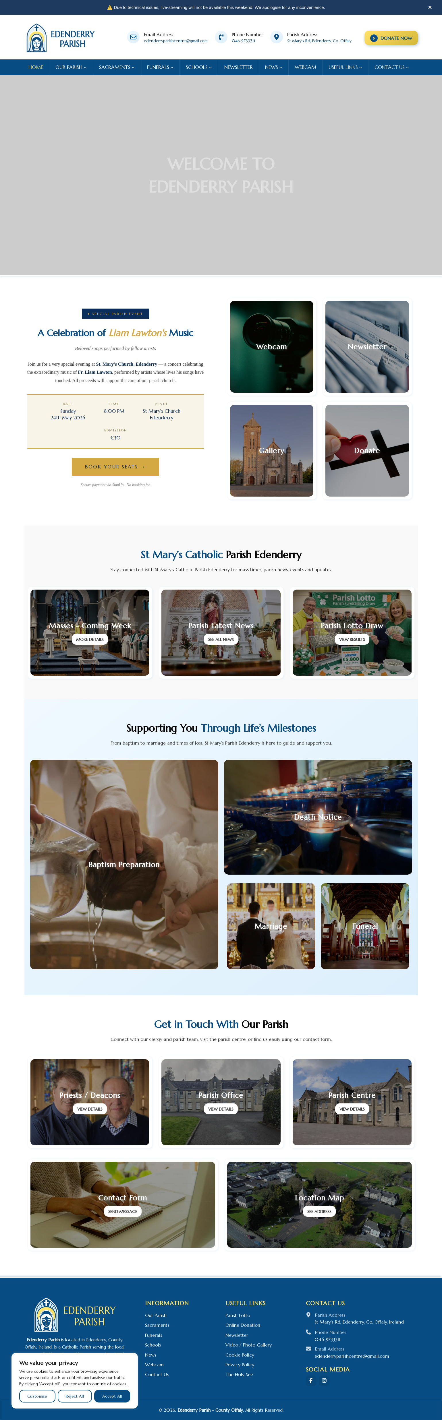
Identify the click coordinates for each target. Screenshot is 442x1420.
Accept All (112, 1396)
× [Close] (430, 7)
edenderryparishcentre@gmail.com (176, 40)
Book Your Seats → (115, 467)
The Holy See (239, 1374)
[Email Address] (133, 37)
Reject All (75, 1396)
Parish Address (302, 34)
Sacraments (157, 1325)
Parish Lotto (237, 1315)
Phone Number (247, 34)
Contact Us (157, 1374)
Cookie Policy (239, 1355)
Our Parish (156, 1315)
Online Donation (242, 1325)
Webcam (154, 1364)
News (150, 1355)
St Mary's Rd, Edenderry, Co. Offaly (319, 40)
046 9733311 (243, 40)
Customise (37, 1396)
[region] (74, 1381)
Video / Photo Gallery (248, 1345)
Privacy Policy (239, 1364)
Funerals (153, 1335)
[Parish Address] (276, 37)
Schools (153, 1345)
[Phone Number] (221, 37)
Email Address (158, 34)
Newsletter (236, 1335)
